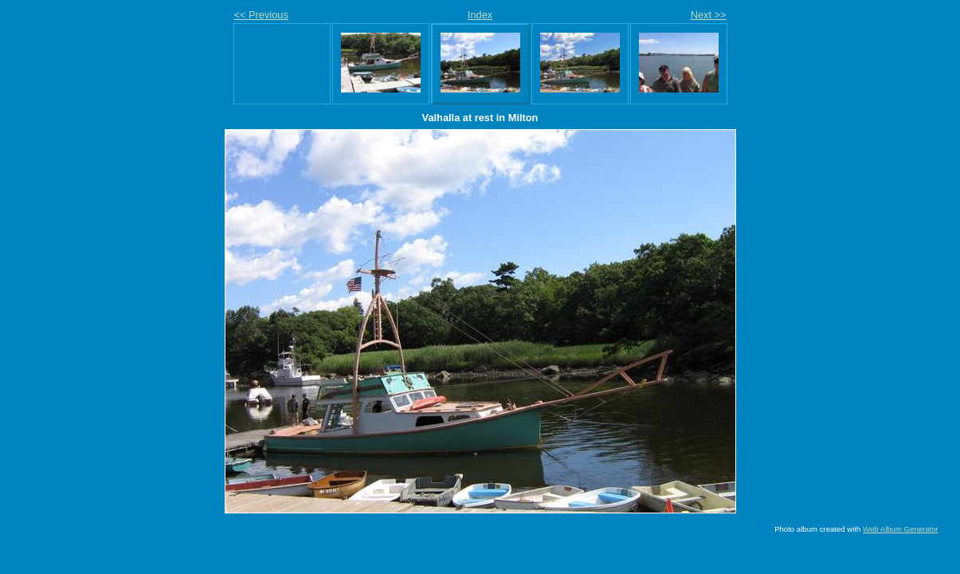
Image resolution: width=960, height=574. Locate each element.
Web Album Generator (900, 529)
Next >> (709, 15)
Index (480, 15)
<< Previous (261, 15)
